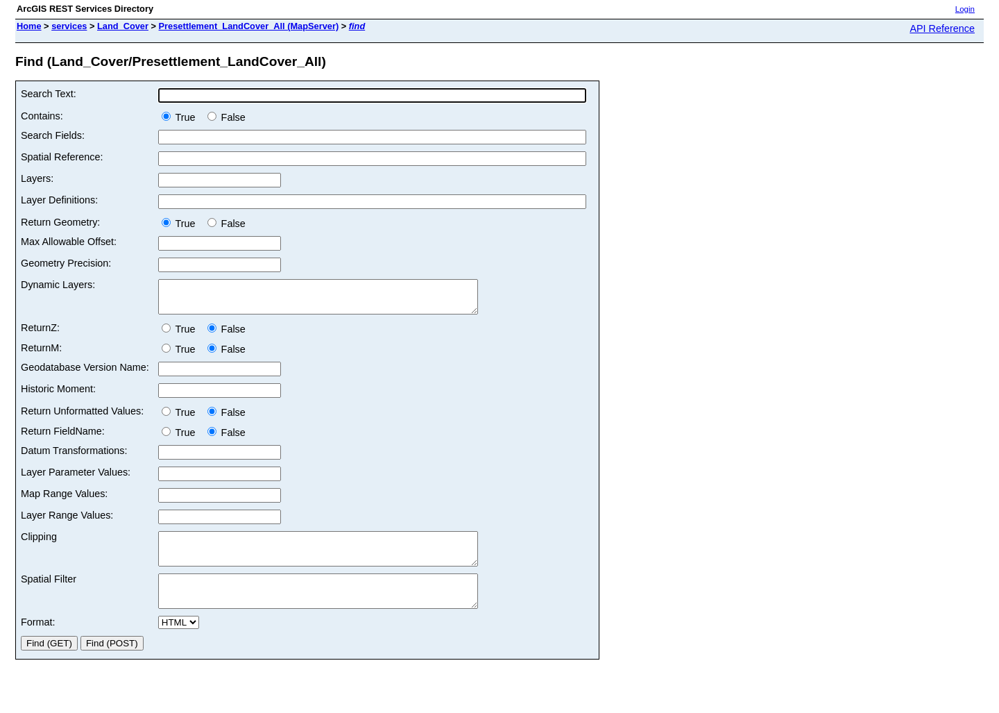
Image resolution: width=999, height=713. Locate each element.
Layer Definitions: (59, 199)
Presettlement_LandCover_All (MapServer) (249, 26)
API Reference (942, 28)
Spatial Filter (48, 591)
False (226, 117)
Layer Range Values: (67, 521)
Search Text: (48, 93)
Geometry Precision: (66, 263)
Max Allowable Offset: (69, 241)
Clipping (39, 542)
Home (29, 26)
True (181, 117)
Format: (38, 640)
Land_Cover (122, 26)
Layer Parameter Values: (75, 478)
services (69, 26)
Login (965, 9)
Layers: (37, 178)
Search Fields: (53, 135)
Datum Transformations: (74, 456)
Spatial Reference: (62, 156)
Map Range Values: (64, 499)
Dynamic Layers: (58, 284)
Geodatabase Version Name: (85, 373)
